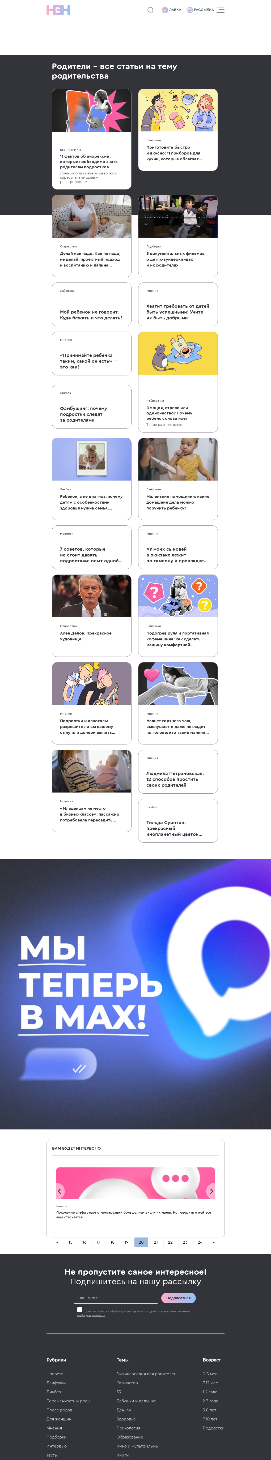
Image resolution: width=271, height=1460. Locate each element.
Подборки (154, 246)
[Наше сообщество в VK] (210, 1252)
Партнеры (56, 1193)
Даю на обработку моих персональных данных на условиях (133, 1042)
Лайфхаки (153, 140)
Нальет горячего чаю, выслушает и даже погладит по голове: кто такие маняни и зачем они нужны (176, 727)
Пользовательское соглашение (72, 1425)
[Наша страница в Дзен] (178, 1264)
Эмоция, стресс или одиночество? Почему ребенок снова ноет (169, 413)
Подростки (214, 1157)
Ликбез (65, 393)
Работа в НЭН (60, 1279)
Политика (56, 1333)
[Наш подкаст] (178, 1276)
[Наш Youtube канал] (210, 1264)
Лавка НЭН (57, 1288)
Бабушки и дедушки (136, 1130)
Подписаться (178, 1027)
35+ (120, 1121)
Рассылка (200, 10)
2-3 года (210, 1130)
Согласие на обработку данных (135, 1425)
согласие (98, 1040)
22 (170, 971)
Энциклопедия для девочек (144, 1211)
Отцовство (68, 246)
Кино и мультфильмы (138, 1175)
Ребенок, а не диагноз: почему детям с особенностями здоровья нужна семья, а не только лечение (91, 502)
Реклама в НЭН (61, 1261)
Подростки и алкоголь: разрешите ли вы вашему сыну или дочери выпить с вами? (86, 727)
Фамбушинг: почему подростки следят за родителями (83, 414)
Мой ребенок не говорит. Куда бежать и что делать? (91, 315)
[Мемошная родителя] (199, 1252)
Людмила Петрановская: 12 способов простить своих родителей (175, 779)
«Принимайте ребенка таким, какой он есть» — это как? (89, 361)
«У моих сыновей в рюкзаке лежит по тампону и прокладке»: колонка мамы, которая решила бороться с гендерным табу (177, 555)
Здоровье (126, 1148)
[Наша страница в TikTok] (189, 1264)
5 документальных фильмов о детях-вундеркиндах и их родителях (175, 259)
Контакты (55, 1306)
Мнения (152, 290)
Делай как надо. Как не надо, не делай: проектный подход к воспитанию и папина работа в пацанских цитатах (90, 259)
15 (71, 971)
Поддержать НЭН (63, 1297)
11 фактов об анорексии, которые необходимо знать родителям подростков (89, 161)
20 (141, 971)
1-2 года (210, 1121)
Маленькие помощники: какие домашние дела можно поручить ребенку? (177, 502)
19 (127, 971)
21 (156, 971)
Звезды (124, 1193)
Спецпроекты (59, 1270)
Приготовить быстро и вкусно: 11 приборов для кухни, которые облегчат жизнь (173, 153)
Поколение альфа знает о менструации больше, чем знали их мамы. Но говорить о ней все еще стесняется (133, 944)
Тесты (52, 1184)
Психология (128, 1157)
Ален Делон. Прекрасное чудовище (86, 636)
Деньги (124, 1139)
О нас (51, 1252)
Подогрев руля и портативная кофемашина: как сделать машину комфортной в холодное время (177, 639)
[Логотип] (58, 10)
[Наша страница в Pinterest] (199, 1264)
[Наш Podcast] (221, 1264)
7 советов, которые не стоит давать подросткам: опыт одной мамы (89, 555)
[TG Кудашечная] (189, 1252)
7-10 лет (210, 1148)
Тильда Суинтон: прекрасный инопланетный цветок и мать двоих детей (172, 828)
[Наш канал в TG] (178, 1252)
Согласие (55, 1324)
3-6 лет (209, 1139)
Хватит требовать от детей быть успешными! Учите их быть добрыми (177, 312)
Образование (130, 1166)
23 (185, 971)
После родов (59, 1139)
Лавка (171, 10)
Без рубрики (70, 149)
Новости (66, 533)
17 (98, 971)
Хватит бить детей (135, 1220)
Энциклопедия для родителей (147, 1103)
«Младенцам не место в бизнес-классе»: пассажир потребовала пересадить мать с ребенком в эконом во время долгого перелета (89, 814)
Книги (123, 1184)
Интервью (56, 1175)
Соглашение (58, 1315)
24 (200, 971)
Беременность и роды (68, 1130)
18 (113, 971)
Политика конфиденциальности (198, 1425)
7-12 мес (210, 1112)
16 (85, 971)
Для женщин (58, 1148)
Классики (126, 1202)
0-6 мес (210, 1103)
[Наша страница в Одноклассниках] (221, 1252)
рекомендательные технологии (180, 1444)
